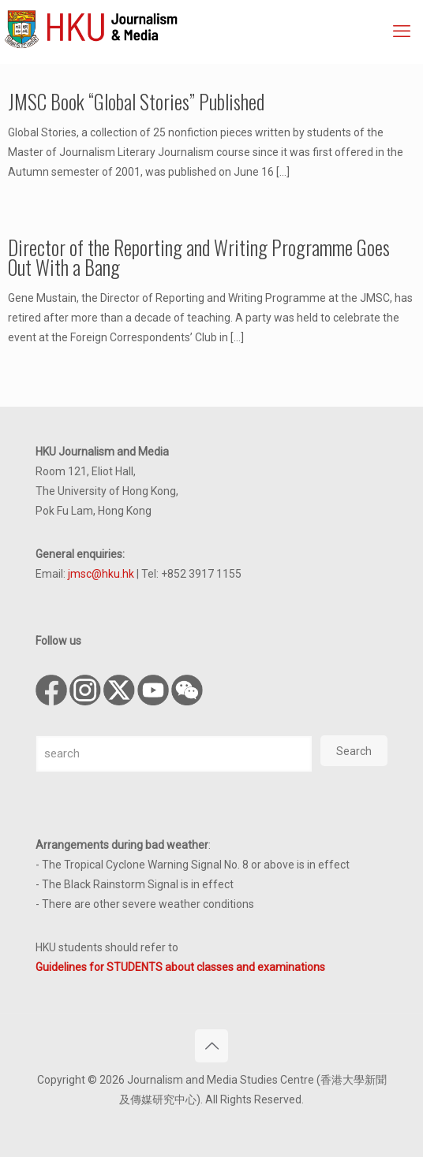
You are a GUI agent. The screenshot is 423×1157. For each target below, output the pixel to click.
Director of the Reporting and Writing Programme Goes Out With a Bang (199, 257)
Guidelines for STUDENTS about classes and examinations (180, 967)
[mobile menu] (401, 31)
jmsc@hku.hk (101, 573)
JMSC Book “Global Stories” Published (136, 101)
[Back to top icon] (211, 1045)
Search (354, 751)
